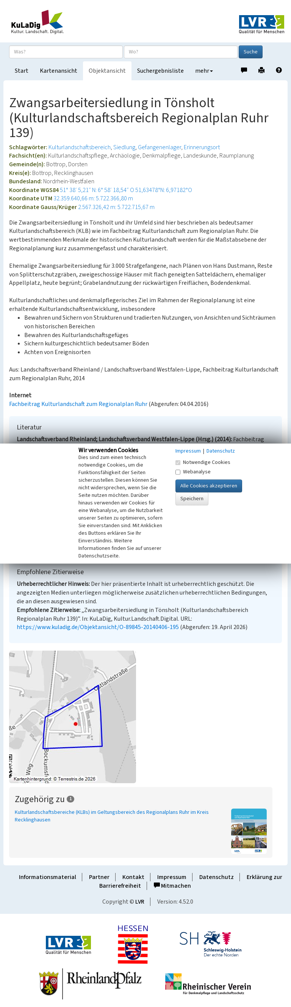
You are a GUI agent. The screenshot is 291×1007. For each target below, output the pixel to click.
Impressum (171, 877)
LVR (139, 902)
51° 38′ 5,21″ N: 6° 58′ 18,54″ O (97, 190)
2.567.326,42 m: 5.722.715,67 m (116, 207)
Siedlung (124, 147)
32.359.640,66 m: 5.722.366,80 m (93, 198)
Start (21, 71)
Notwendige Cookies (202, 462)
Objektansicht (107, 71)
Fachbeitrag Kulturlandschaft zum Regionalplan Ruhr (78, 404)
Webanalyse (193, 472)
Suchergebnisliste (160, 71)
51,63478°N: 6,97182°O (163, 190)
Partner (99, 877)
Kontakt (133, 877)
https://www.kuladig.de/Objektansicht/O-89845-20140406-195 (98, 627)
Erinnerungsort (202, 147)
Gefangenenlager (159, 147)
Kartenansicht (58, 71)
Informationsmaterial (47, 877)
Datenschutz (216, 877)
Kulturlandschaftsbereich (79, 147)
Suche (251, 52)
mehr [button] (204, 71)
